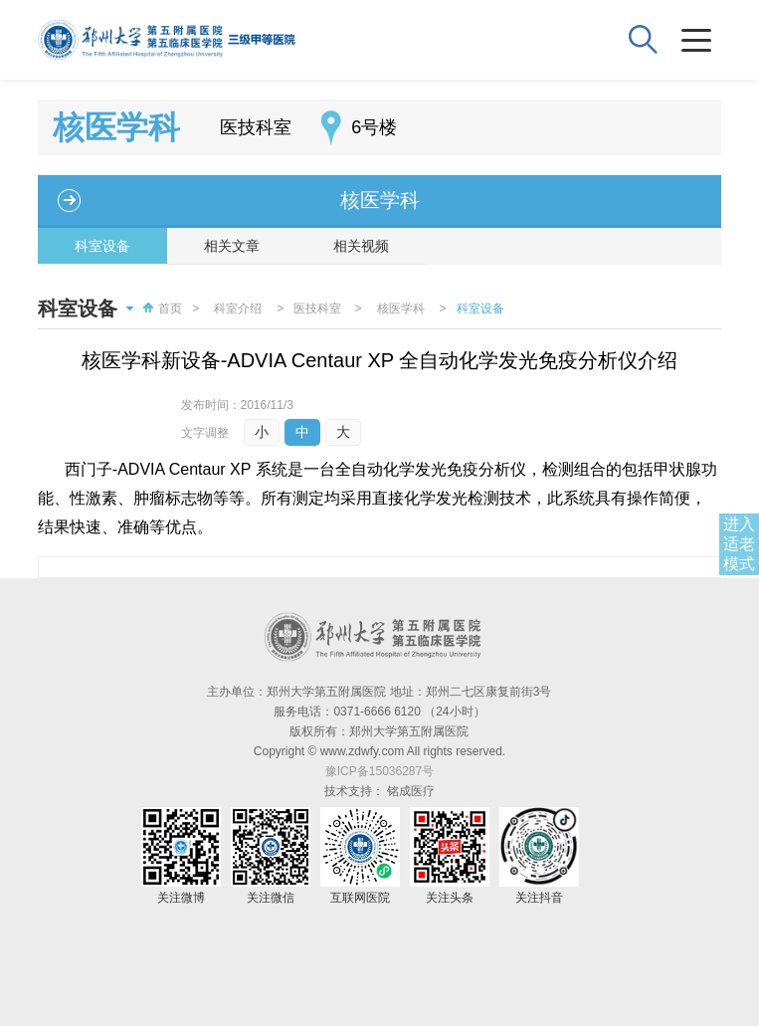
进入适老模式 (739, 543)
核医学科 (380, 200)
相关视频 (361, 246)
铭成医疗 (411, 791)
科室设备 (102, 246)
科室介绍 (238, 308)
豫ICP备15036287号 (379, 771)
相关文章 (232, 246)
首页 (160, 308)
